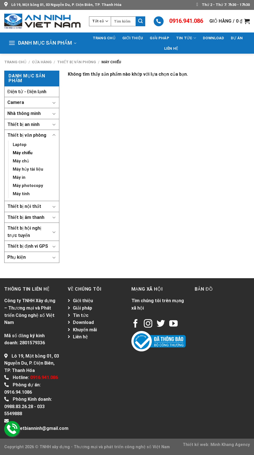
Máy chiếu (22, 153)
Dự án (237, 38)
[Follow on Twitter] (161, 324)
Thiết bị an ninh (23, 124)
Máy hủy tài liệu (28, 169)
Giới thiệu (132, 38)
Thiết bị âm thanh (25, 217)
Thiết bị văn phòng (76, 62)
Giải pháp (159, 38)
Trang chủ (104, 38)
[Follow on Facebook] (135, 324)
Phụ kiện (16, 257)
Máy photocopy (28, 185)
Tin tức (186, 38)
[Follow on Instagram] (148, 324)
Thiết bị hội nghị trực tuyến (24, 231)
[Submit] (140, 21)
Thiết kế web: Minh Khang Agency (216, 444)
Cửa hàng (42, 62)
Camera (15, 102)
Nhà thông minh (24, 113)
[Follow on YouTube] (173, 324)
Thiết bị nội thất (24, 206)
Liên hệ (171, 48)
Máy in (19, 177)
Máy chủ (21, 161)
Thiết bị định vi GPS (27, 246)
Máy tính (21, 193)
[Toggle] (54, 102)
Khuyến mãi (85, 329)
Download (213, 38)
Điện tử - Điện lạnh (26, 91)
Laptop (20, 144)
